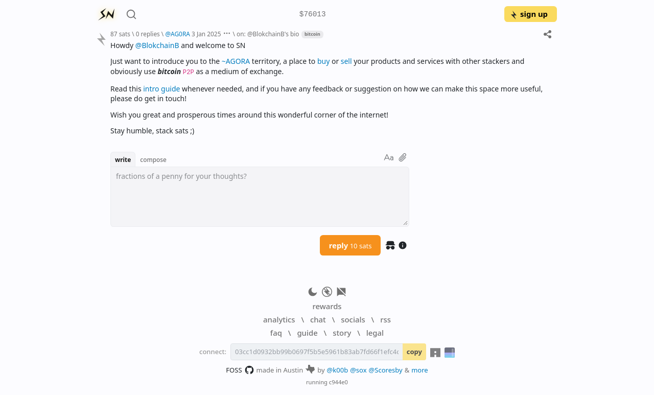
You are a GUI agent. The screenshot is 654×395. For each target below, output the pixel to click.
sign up (528, 14)
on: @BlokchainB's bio (268, 34)
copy (414, 351)
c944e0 (338, 382)
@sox (358, 370)
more (419, 370)
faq (276, 333)
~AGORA (236, 61)
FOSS (240, 370)
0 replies (148, 34)
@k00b (337, 370)
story (342, 333)
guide (307, 333)
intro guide (161, 89)
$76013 (312, 14)
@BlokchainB (157, 45)
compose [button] (153, 159)
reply (350, 245)
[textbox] (260, 196)
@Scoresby (386, 370)
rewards (326, 306)
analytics (279, 319)
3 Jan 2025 (206, 34)
